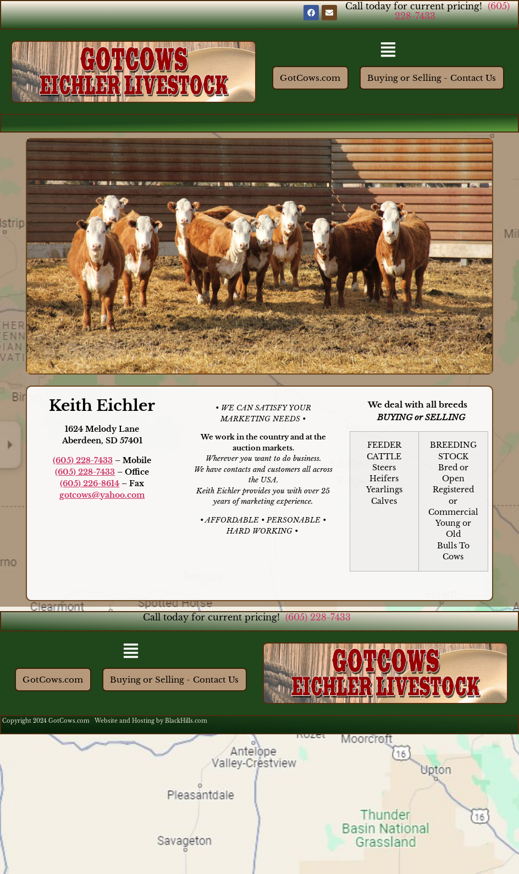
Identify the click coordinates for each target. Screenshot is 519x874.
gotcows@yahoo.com (102, 495)
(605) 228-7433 (83, 460)
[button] (388, 50)
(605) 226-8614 (89, 483)
